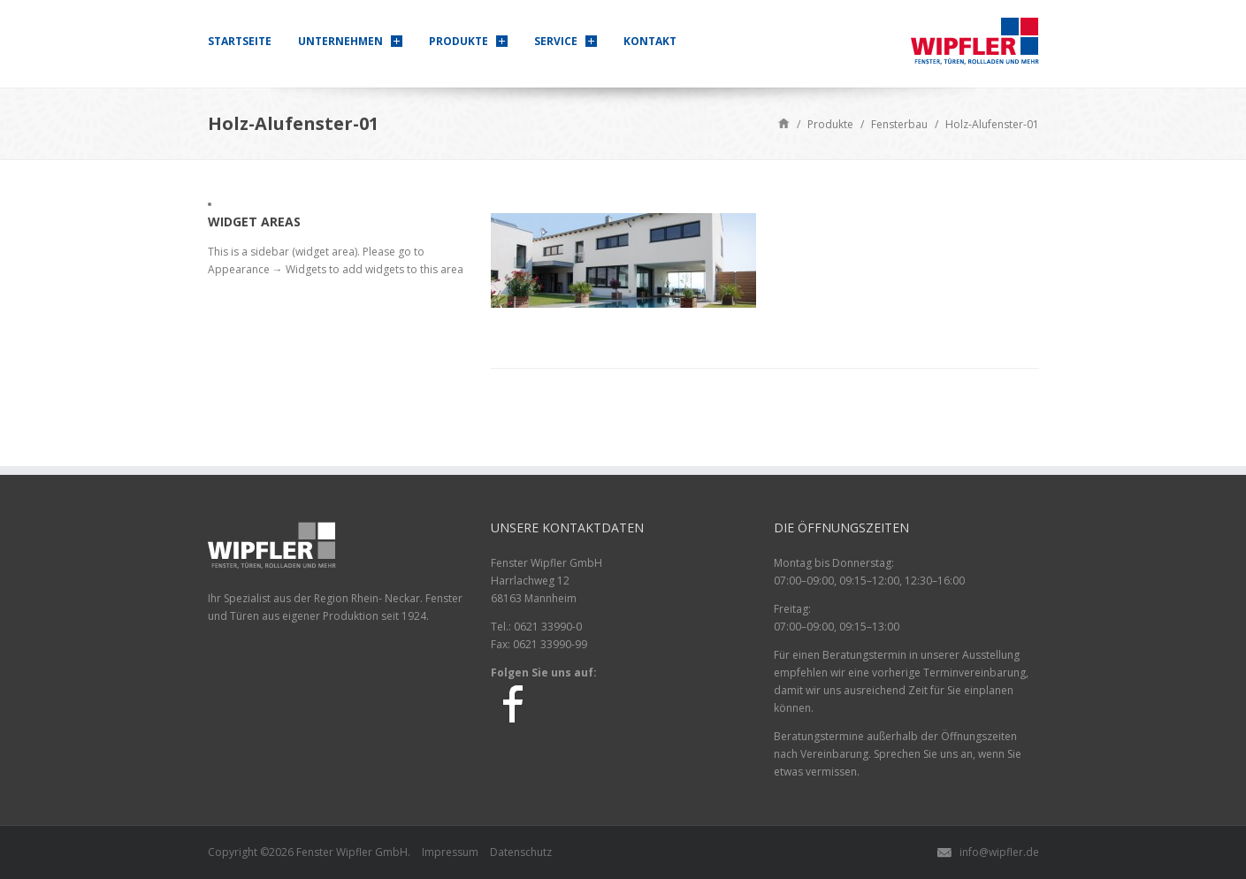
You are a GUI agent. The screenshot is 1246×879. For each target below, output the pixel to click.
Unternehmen (340, 41)
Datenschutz (521, 852)
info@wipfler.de (999, 852)
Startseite (239, 41)
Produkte (458, 41)
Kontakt (650, 41)
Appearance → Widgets (267, 269)
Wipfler (354, 852)
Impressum (450, 852)
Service (555, 41)
